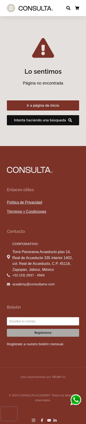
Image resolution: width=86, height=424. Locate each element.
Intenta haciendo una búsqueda (43, 120)
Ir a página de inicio (43, 105)
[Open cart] (77, 8)
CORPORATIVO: (25, 244)
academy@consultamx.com (33, 284)
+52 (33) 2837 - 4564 (28, 275)
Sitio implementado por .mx (43, 377)
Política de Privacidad (24, 202)
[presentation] (9, 414)
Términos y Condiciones (26, 211)
